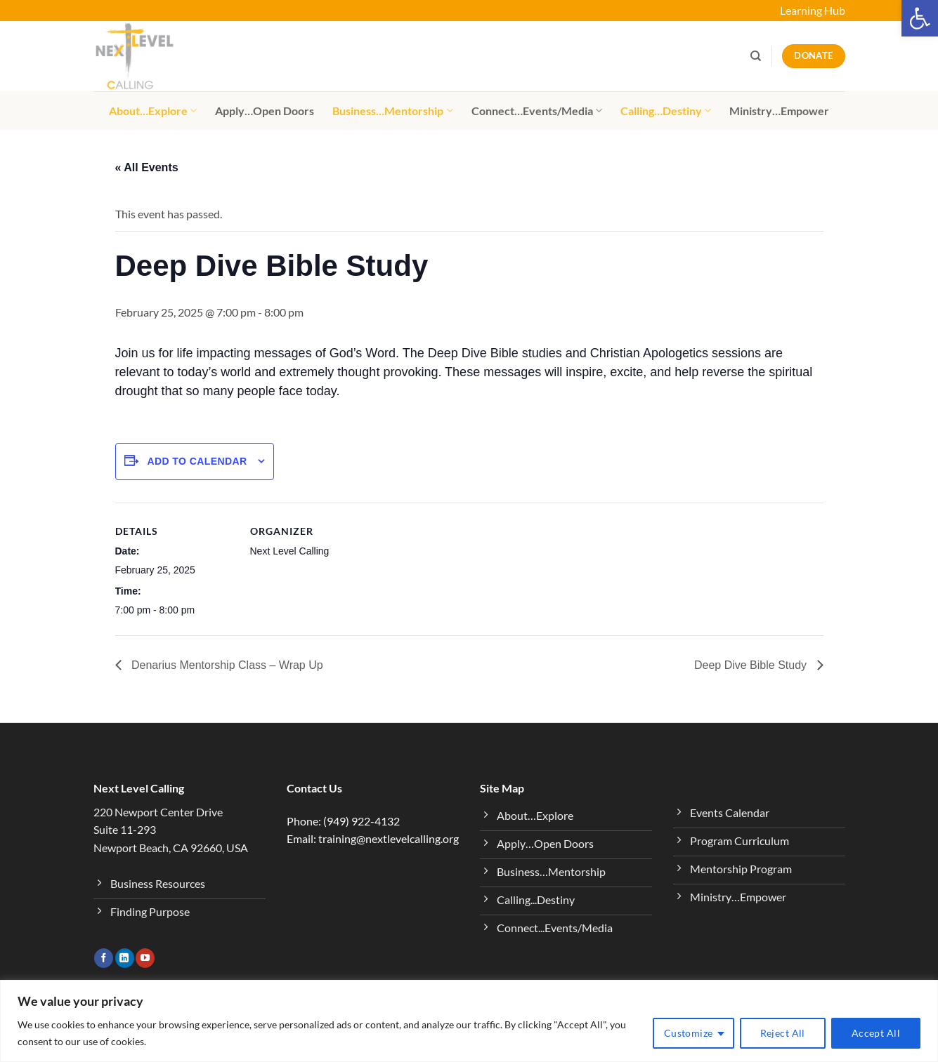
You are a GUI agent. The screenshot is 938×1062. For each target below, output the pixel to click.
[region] (469, 1021)
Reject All (782, 1033)
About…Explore (153, 111)
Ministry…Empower (779, 110)
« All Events (146, 167)
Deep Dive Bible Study (752, 665)
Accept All (876, 1033)
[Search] (755, 56)
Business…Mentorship (392, 111)
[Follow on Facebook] (103, 958)
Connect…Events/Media (536, 111)
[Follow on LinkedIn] (124, 958)
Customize (688, 1033)
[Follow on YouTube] (145, 958)
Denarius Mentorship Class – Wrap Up (226, 665)
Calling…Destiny (665, 111)
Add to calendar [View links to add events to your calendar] (197, 461)
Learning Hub (812, 10)
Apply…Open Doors (264, 110)
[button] (919, 18)
